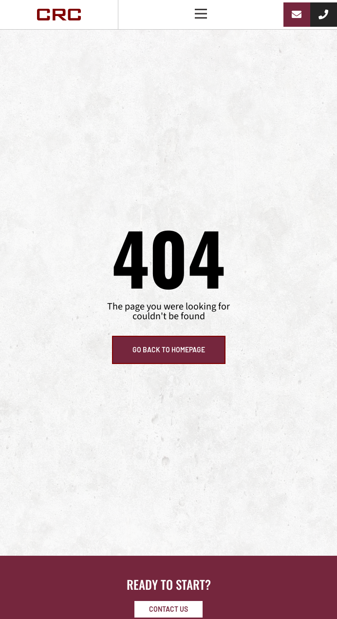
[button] (201, 14)
